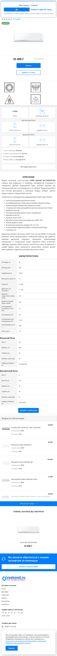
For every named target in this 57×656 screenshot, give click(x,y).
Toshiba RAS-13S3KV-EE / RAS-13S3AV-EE (25, 428)
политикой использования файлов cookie (21, 641)
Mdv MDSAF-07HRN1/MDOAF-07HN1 (24, 479)
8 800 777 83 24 (10, 626)
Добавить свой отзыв (28, 410)
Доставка (5, 592)
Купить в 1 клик (28, 72)
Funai (15, 116)
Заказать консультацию (28, 567)
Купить (28, 65)
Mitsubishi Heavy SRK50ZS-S (21, 445)
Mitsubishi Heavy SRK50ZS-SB (22, 462)
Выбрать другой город (41, 9)
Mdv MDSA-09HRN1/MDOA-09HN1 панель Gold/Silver (30, 497)
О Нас (4, 589)
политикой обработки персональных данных (26, 642)
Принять (11, 648)
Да (17, 9)
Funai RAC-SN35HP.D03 (28, 542)
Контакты (5, 604)
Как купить (6, 601)
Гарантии (5, 595)
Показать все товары (27, 503)
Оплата (4, 598)
